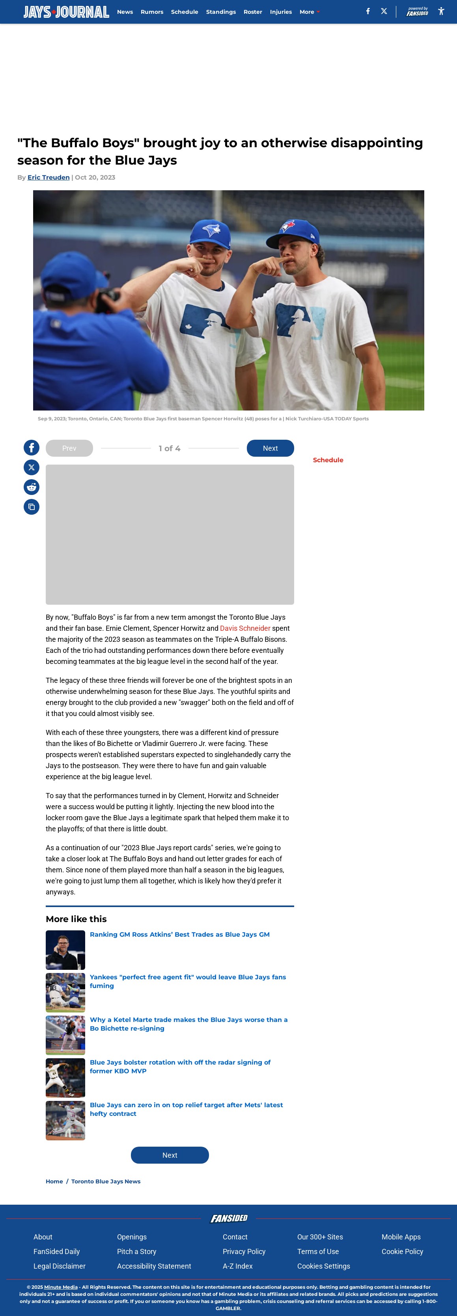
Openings (132, 1237)
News (125, 11)
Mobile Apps (401, 1237)
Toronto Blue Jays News (105, 1181)
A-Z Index (238, 1266)
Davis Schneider (245, 628)
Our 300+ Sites (320, 1237)
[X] (384, 11)
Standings (221, 11)
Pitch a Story (137, 1251)
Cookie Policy (402, 1251)
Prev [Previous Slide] (69, 448)
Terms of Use (318, 1251)
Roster (253, 11)
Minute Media (61, 1287)
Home (54, 1181)
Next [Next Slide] (270, 448)
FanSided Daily (57, 1251)
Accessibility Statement (154, 1266)
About (43, 1237)
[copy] (31, 507)
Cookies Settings (323, 1266)
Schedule (184, 11)
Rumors (152, 11)
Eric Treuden (49, 177)
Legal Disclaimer (60, 1266)
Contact (235, 1237)
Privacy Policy (244, 1251)
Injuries (281, 11)
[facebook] (368, 11)
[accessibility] (441, 11)
